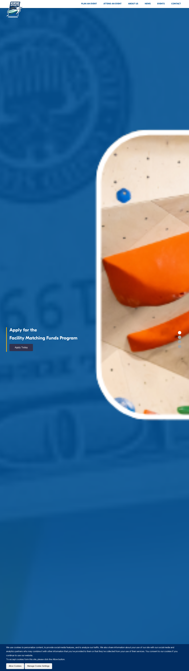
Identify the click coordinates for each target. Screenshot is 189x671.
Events (161, 3)
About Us (133, 3)
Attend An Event (112, 3)
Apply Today (22, 347)
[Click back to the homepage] (14, 9)
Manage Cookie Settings (39, 665)
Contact (176, 3)
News (148, 3)
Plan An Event (89, 3)
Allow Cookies (15, 665)
